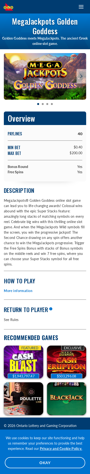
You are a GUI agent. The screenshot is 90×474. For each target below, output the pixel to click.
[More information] (50, 309)
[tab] (38, 104)
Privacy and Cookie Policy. (61, 448)
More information (18, 291)
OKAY (45, 462)
